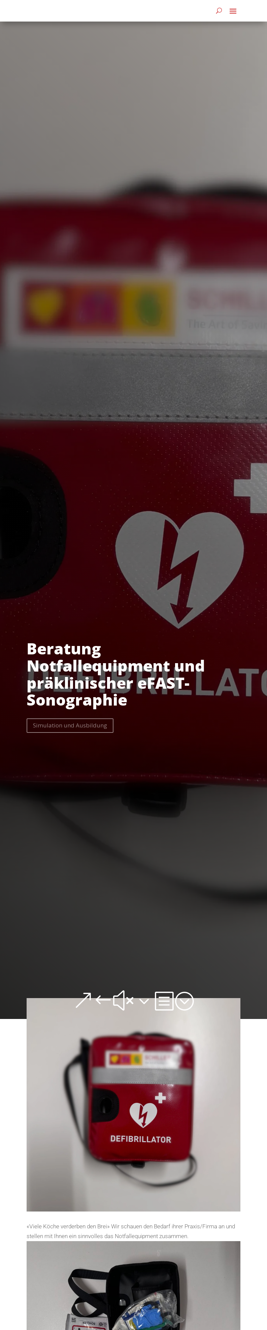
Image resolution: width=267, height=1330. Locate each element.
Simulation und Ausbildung (70, 725)
